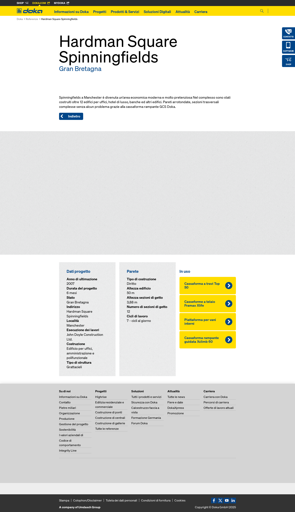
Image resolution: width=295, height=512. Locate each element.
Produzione (67, 419)
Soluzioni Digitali (157, 11)
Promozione (175, 413)
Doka (20, 19)
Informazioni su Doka (71, 11)
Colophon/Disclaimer (87, 500)
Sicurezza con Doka (144, 402)
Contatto (65, 402)
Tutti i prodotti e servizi (146, 397)
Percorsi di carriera (216, 402)
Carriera (200, 11)
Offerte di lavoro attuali (219, 408)
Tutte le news (176, 397)
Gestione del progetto (73, 424)
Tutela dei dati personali (121, 500)
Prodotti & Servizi (125, 11)
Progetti (99, 11)
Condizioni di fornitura (155, 500)
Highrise (101, 397)
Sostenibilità (67, 429)
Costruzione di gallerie (110, 423)
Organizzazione (69, 413)
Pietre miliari (67, 408)
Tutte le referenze (107, 429)
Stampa (64, 500)
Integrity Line (68, 450)
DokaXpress (175, 408)
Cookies (180, 500)
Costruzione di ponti (108, 412)
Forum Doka (139, 423)
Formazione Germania (146, 418)
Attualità (183, 11)
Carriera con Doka (215, 397)
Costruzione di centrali (110, 418)
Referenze (32, 19)
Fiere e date (175, 402)
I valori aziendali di (71, 435)
